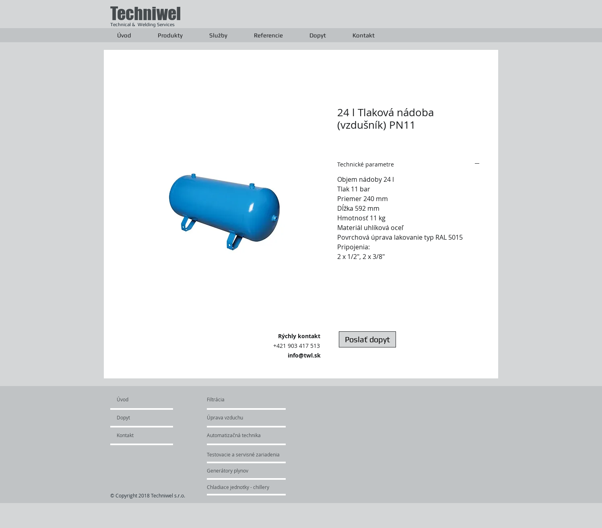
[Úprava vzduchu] (234, 417)
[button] (170, 35)
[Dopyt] (140, 417)
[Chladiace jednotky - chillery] (238, 487)
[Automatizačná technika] (247, 435)
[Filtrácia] (226, 399)
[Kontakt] (138, 435)
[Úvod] (147, 399)
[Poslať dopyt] (367, 339)
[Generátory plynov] (238, 470)
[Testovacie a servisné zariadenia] (260, 454)
